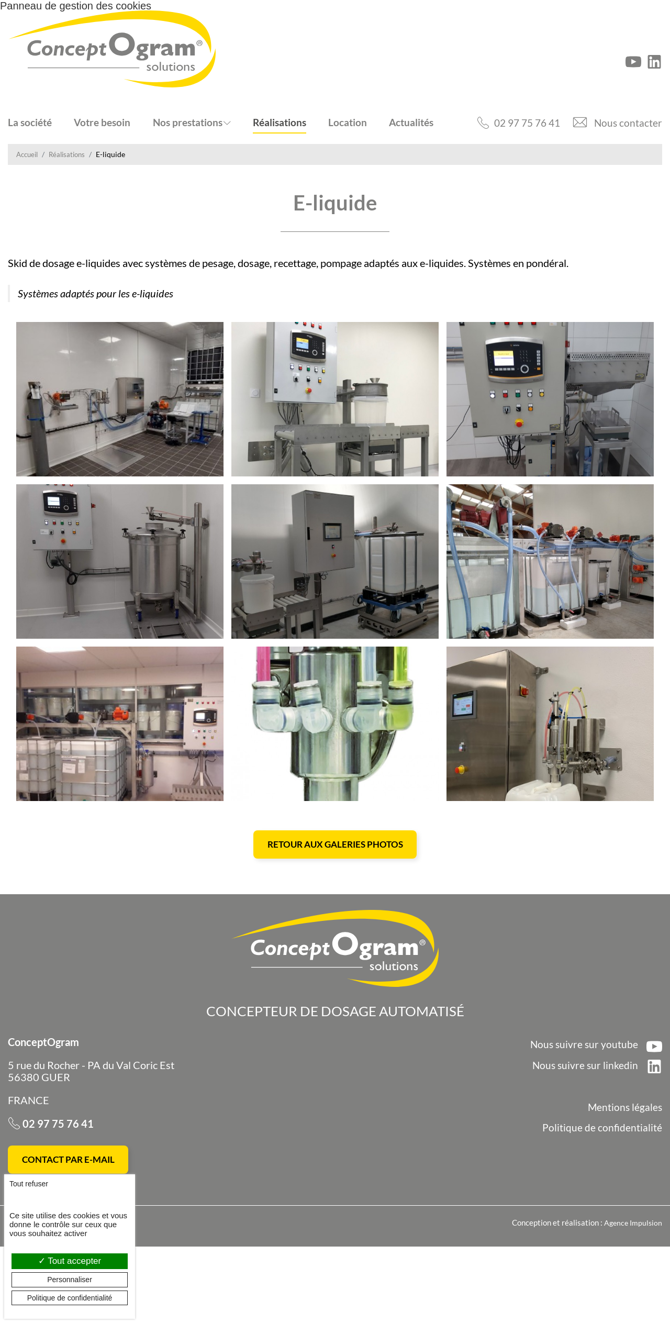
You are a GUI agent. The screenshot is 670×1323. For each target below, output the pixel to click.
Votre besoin (102, 122)
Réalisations (279, 122)
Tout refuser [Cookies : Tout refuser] (28, 1184)
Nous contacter (627, 122)
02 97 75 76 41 (523, 122)
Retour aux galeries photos (335, 917)
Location (347, 122)
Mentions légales (624, 1181)
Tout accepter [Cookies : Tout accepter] (69, 1261)
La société (30, 122)
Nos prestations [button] (187, 122)
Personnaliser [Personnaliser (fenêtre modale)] (69, 1279)
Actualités (411, 122)
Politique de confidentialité (602, 1201)
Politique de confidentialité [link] (70, 1298)
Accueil (28, 154)
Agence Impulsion (631, 1299)
